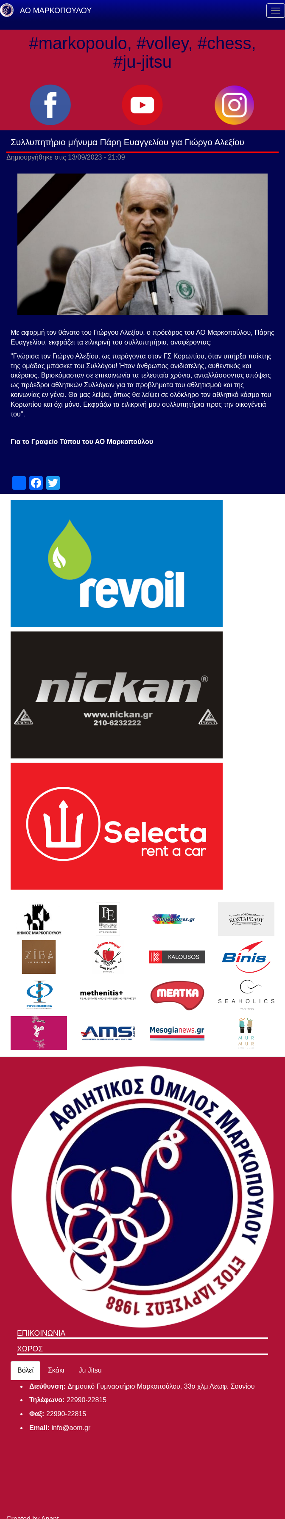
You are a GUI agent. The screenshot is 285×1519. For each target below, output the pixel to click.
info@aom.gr (70, 1427)
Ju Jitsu (89, 1370)
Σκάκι (56, 1370)
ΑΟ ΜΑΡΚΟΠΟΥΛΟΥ (56, 10)
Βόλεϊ (25, 1370)
